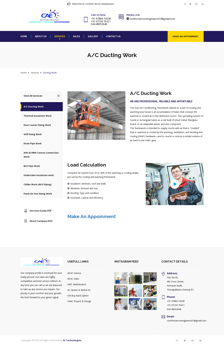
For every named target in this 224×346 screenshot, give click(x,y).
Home (24, 36)
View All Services (42, 95)
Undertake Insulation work (39, 175)
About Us (40, 36)
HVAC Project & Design (79, 301)
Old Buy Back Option (78, 295)
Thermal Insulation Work (38, 115)
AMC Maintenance (76, 284)
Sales (76, 36)
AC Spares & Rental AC (79, 289)
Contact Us (113, 36)
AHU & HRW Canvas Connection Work (41, 154)
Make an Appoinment (185, 36)
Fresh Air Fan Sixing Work (38, 193)
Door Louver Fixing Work (37, 125)
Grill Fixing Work (33, 134)
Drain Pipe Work (33, 143)
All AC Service (74, 273)
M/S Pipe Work (32, 165)
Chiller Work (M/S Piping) (37, 184)
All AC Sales (73, 278)
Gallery (93, 36)
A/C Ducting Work (34, 106)
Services (59, 36)
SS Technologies (72, 340)
